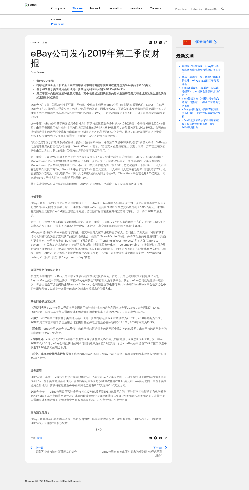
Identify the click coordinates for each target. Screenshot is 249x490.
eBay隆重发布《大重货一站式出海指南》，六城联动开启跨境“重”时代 (201, 91)
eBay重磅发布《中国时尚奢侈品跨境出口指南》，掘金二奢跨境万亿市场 (201, 102)
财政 (39, 438)
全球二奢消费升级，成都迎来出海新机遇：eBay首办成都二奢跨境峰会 (201, 80)
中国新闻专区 (198, 42)
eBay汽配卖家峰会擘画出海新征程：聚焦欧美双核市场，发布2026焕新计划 (200, 124)
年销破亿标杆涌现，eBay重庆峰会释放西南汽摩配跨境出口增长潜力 (201, 69)
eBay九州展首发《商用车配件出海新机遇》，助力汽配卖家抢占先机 (201, 113)
